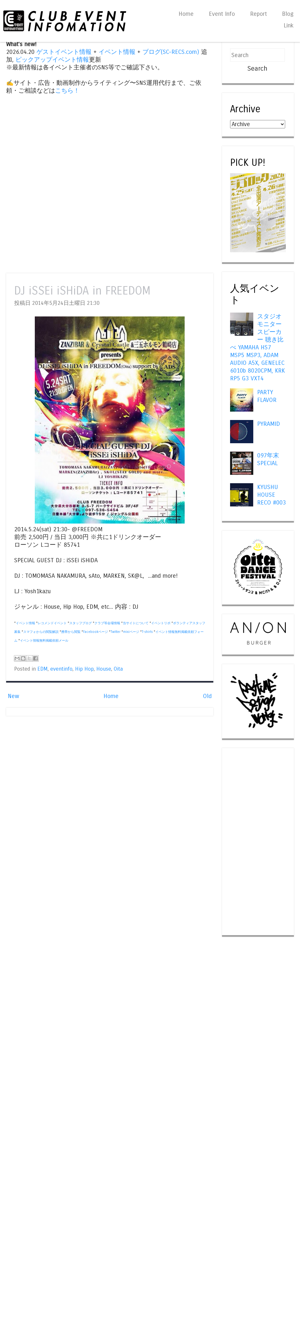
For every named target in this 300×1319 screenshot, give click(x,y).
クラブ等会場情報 (107, 623)
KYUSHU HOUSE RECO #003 (271, 495)
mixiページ (131, 632)
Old (207, 696)
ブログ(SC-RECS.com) (170, 51)
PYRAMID (268, 423)
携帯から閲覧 (71, 632)
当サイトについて (136, 623)
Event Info (222, 13)
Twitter (116, 632)
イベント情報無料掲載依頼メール (44, 641)
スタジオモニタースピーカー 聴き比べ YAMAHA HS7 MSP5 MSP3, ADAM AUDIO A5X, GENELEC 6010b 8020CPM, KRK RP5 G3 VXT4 (257, 347)
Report (258, 13)
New (13, 696)
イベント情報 (117, 51)
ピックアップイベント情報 (52, 59)
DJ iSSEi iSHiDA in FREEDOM (82, 291)
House (103, 669)
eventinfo (61, 669)
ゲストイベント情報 (64, 51)
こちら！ (67, 90)
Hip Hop (84, 669)
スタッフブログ (80, 623)
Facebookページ (95, 632)
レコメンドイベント (52, 623)
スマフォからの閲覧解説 (41, 632)
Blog (288, 13)
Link (289, 25)
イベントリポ (160, 623)
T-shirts (147, 632)
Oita (118, 669)
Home (186, 13)
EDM (42, 669)
